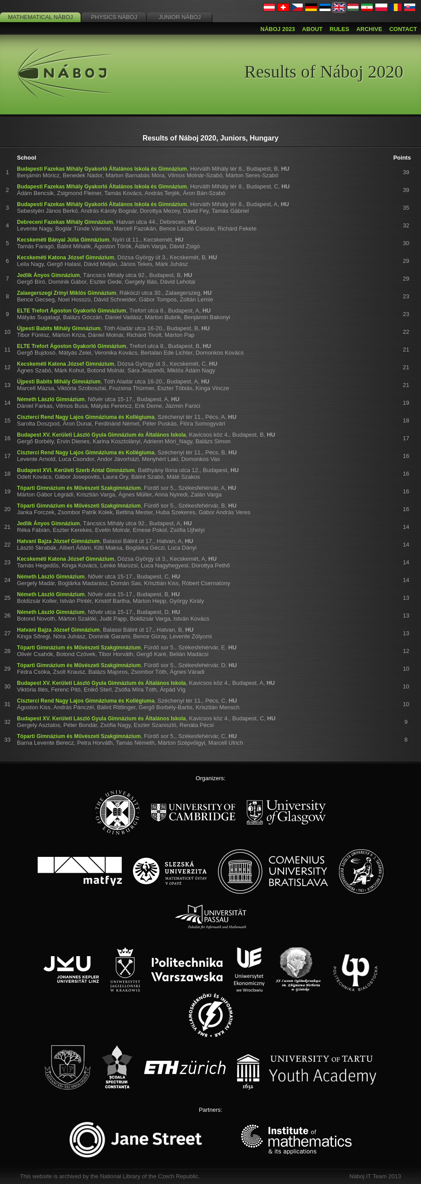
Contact (403, 29)
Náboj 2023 (278, 29)
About (312, 29)
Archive (369, 29)
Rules (339, 29)
